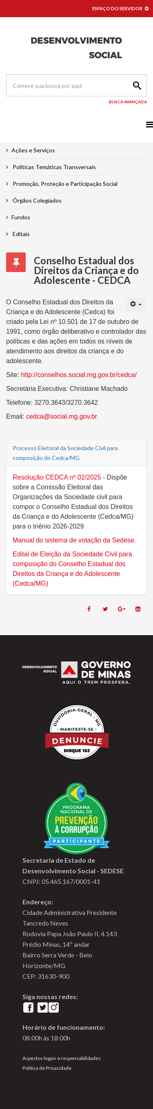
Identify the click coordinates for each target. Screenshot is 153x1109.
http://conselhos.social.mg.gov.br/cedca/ (78, 374)
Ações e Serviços (33, 150)
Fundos (20, 217)
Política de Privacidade (46, 1068)
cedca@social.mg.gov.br (61, 416)
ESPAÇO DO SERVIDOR (120, 8)
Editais (20, 233)
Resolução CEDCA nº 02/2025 (58, 477)
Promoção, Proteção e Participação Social (64, 183)
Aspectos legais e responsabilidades (61, 1058)
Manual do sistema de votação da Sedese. (74, 540)
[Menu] (149, 124)
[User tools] (136, 304)
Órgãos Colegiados (36, 200)
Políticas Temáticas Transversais (53, 166)
